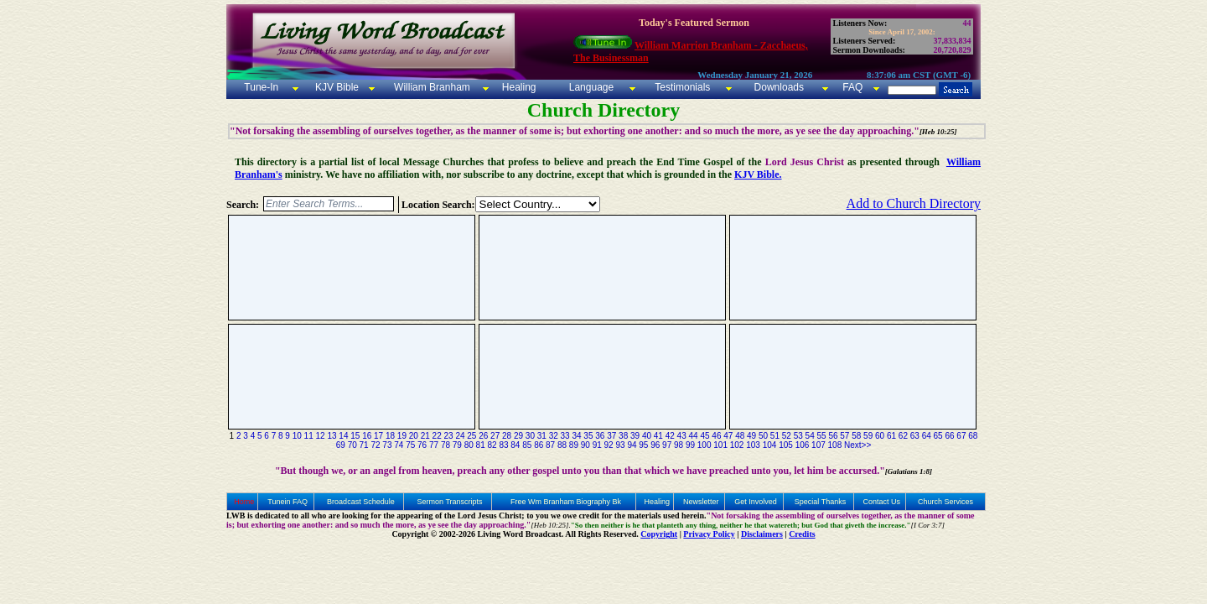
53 (798, 435)
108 (835, 445)
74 (398, 445)
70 (352, 445)
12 (320, 435)
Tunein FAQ (287, 501)
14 (343, 435)
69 (340, 445)
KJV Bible (336, 87)
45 (704, 435)
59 (868, 435)
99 (690, 445)
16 (366, 435)
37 (611, 435)
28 (506, 435)
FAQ (852, 87)
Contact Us (881, 501)
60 (879, 435)
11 (308, 435)
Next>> (857, 445)
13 (331, 435)
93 (619, 445)
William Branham (430, 87)
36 (599, 435)
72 (375, 445)
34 (576, 435)
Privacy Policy (708, 534)
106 (802, 445)
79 (457, 445)
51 (775, 435)
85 (526, 445)
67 (961, 435)
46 (716, 435)
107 (818, 445)
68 (972, 435)
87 (550, 445)
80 (469, 445)
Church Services (945, 501)
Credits (802, 534)
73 (386, 445)
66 (949, 435)
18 (390, 435)
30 (530, 435)
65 (938, 435)
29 (518, 435)
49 (751, 435)
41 (658, 435)
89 (573, 445)
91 (597, 445)
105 (786, 445)
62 (903, 435)
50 (763, 435)
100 (704, 445)
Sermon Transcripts (450, 501)
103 (753, 445)
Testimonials (682, 87)
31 (542, 435)
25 (471, 435)
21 (425, 435)
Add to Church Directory (914, 203)
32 (553, 435)
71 (364, 445)
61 (891, 435)
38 (623, 435)
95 (643, 445)
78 (445, 445)
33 (565, 435)
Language (590, 87)
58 (856, 435)
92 (609, 445)
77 (433, 445)
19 (402, 435)
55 (821, 435)
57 (844, 435)
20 (413, 435)
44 (693, 435)
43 (681, 435)
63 (914, 435)
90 (585, 445)
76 (422, 445)
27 (495, 435)
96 (655, 445)
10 (297, 435)
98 (678, 445)
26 (483, 435)
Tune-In (261, 87)
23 (448, 435)
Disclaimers (762, 534)
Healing (517, 87)
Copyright (658, 534)
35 (588, 435)
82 (492, 445)
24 (459, 435)
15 (355, 435)
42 (670, 435)
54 (810, 435)
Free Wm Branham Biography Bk (565, 501)
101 (720, 445)
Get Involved (755, 501)
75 (410, 445)
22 (437, 435)
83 (503, 445)
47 (728, 435)
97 (666, 445)
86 (538, 445)
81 (480, 445)
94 (631, 445)
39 (635, 435)
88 (562, 445)
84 (515, 445)
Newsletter (701, 501)
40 (646, 435)
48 (739, 435)
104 (770, 445)
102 (737, 445)
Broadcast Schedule (361, 501)
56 (832, 435)
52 (786, 435)
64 (926, 435)
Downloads (779, 87)
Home (244, 501)
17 (378, 435)
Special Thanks (820, 501)
